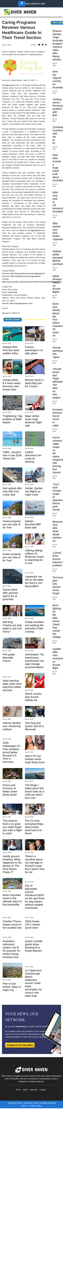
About (25, 1090)
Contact (43, 1090)
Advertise (33, 1090)
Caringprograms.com (10, 85)
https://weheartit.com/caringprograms (25, 276)
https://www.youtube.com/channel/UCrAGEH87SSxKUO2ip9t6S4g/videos (32, 282)
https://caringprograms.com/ (21, 303)
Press (18, 1090)
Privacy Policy (36, 1106)
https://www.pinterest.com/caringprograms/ (27, 273)
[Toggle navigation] (22, 3)
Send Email (12, 292)
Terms (23, 1106)
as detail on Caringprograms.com (30, 230)
